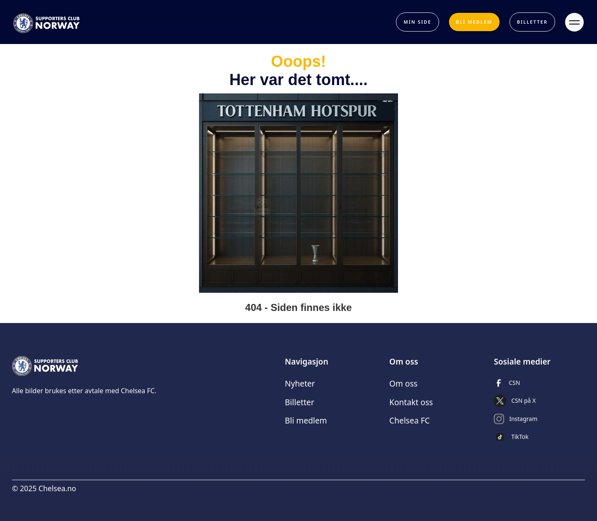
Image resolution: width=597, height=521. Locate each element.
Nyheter (300, 387)
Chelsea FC (409, 424)
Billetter (299, 406)
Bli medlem (306, 424)
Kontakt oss (411, 406)
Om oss (403, 387)
